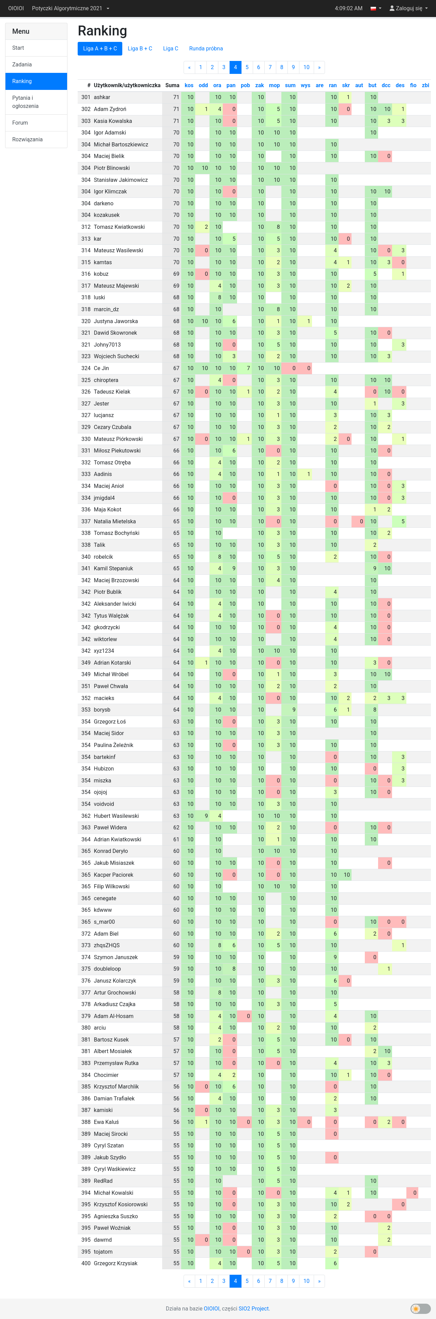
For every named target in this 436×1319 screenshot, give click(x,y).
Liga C (170, 48)
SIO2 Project (254, 1308)
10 (306, 67)
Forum (20, 123)
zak (259, 85)
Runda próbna (206, 48)
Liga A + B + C (100, 48)
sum (290, 85)
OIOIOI (16, 8)
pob (245, 85)
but (372, 85)
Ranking (22, 81)
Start (18, 48)
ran (333, 85)
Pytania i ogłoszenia (25, 102)
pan (231, 85)
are (320, 85)
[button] (70, 8)
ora (217, 85)
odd (203, 85)
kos (189, 85)
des (400, 85)
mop (274, 85)
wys (305, 85)
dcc (386, 85)
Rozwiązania (27, 139)
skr (346, 85)
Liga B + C (140, 48)
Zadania (22, 64)
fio (413, 85)
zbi (425, 85)
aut (359, 85)
